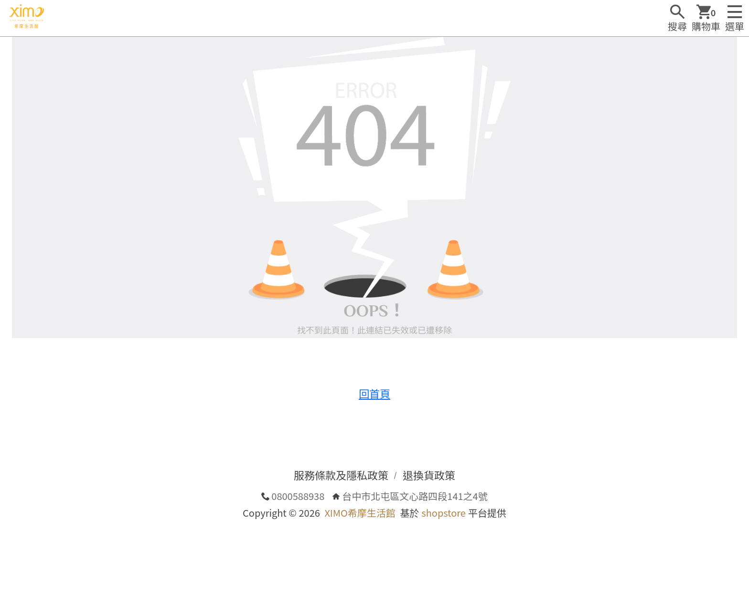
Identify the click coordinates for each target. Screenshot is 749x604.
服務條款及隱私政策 (341, 474)
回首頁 (374, 393)
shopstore (443, 513)
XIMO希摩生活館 (359, 513)
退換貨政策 (429, 474)
